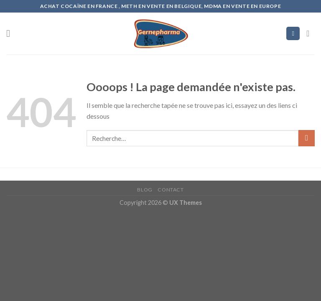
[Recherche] (293, 34)
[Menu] (11, 33)
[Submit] (306, 138)
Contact (170, 189)
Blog (144, 189)
